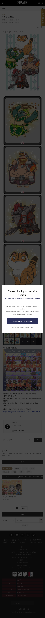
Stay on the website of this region (22, 327)
